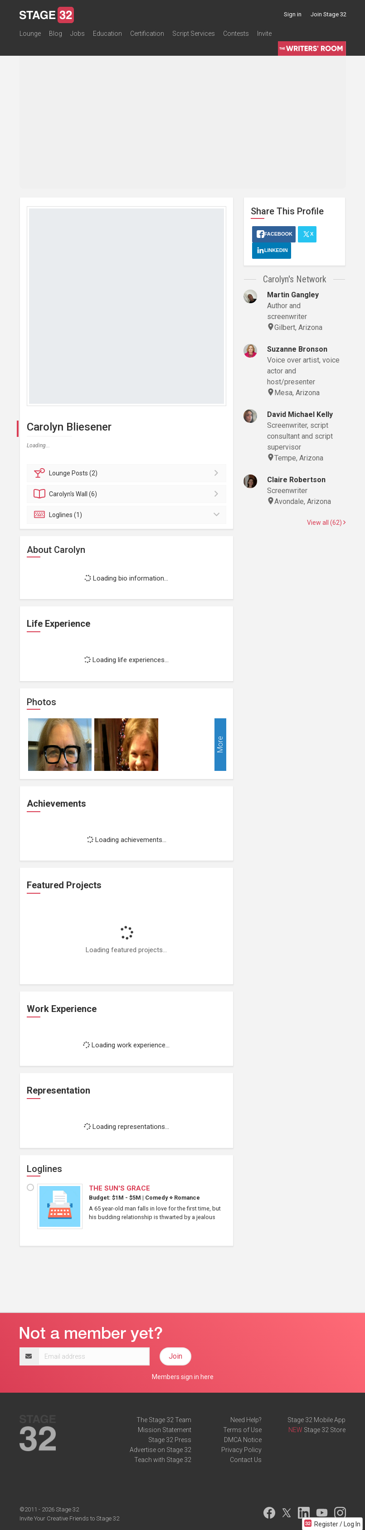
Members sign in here (183, 1376)
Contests (236, 33)
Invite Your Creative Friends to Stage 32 (69, 1518)
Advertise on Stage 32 (160, 1449)
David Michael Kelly (300, 414)
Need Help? (246, 1419)
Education (107, 33)
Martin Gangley (293, 295)
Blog (55, 33)
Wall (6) (128, 494)
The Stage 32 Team (163, 1419)
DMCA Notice (243, 1439)
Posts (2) (128, 473)
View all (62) (326, 522)
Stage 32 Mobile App (316, 1419)
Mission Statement (164, 1429)
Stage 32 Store (325, 1429)
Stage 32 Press (169, 1439)
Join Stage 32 (328, 14)
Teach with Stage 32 (162, 1459)
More (220, 744)
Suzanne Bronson (297, 349)
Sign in (293, 14)
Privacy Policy (241, 1449)
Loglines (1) (128, 514)
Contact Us (246, 1459)
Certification (147, 33)
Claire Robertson (296, 479)
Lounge (30, 33)
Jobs (77, 33)
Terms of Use (242, 1429)
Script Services (193, 33)
